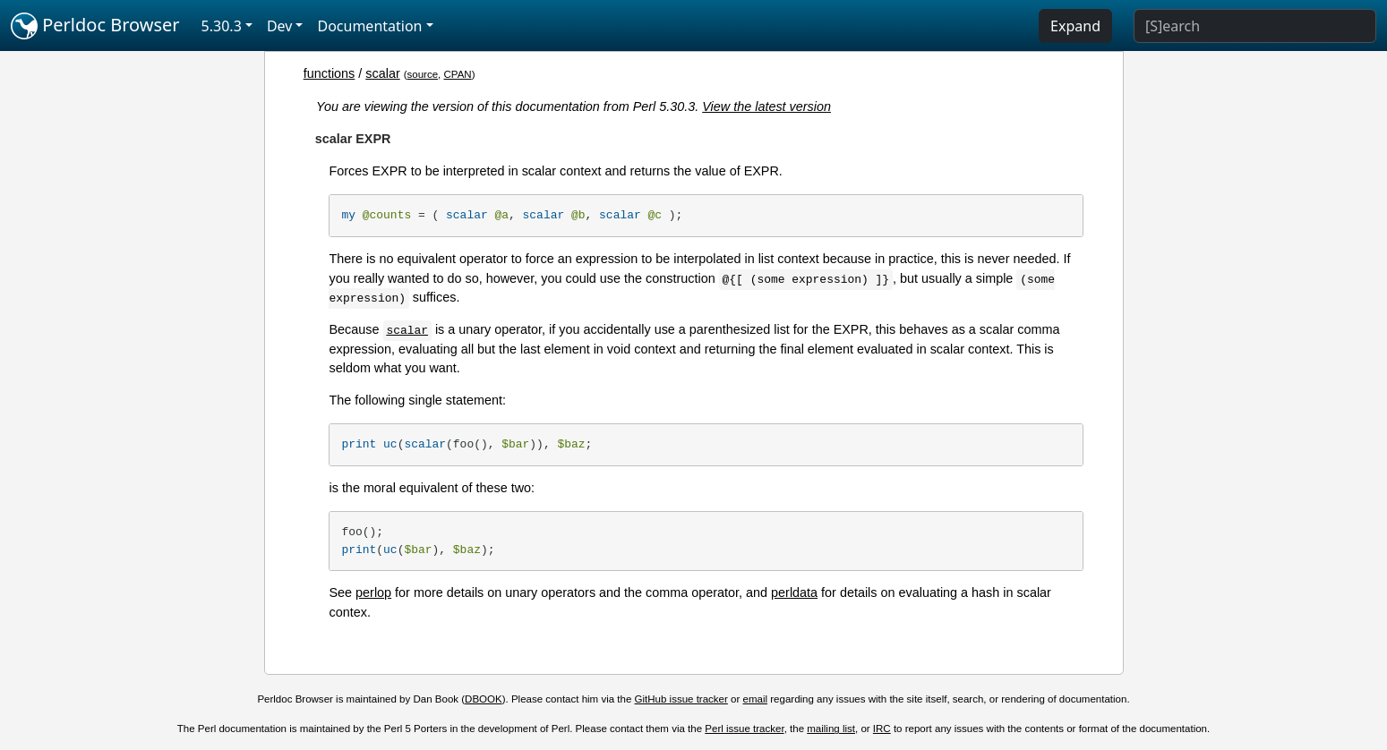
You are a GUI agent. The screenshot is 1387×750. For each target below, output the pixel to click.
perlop (373, 592)
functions (329, 73)
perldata (794, 592)
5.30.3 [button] (221, 26)
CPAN (458, 74)
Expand (1075, 26)
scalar (382, 73)
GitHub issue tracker (681, 699)
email (755, 699)
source (423, 74)
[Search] (1255, 26)
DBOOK (483, 699)
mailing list (831, 728)
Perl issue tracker (744, 728)
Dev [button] (280, 26)
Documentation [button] (369, 26)
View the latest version (766, 106)
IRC (882, 728)
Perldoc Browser (95, 26)
